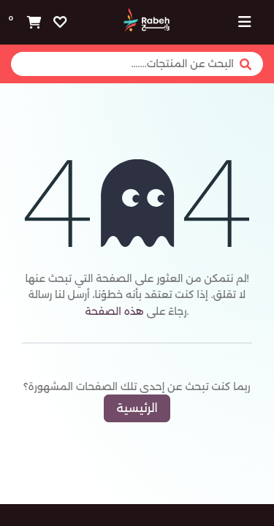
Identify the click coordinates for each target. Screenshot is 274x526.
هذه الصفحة (114, 311)
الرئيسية (136, 408)
